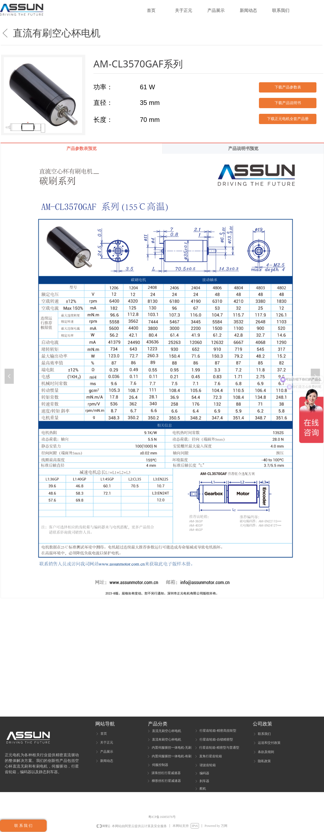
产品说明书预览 (243, 148)
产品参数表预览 (81, 148)
